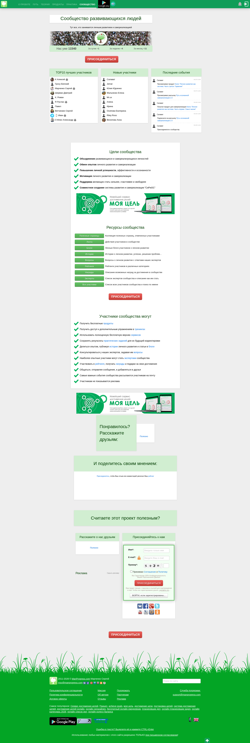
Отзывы (102, 699)
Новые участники (124, 72)
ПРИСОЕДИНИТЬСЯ (101, 59)
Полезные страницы (89, 236)
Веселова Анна (112, 120)
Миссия (102, 690)
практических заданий (115, 340)
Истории (89, 254)
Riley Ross (109, 115)
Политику (162, 572)
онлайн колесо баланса (100, 711)
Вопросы (89, 260)
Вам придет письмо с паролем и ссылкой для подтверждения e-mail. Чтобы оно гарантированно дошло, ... (149, 589)
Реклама (121, 699)
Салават (108, 79)
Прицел (103, 706)
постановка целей (163, 706)
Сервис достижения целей (84, 706)
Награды (89, 272)
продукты (108, 323)
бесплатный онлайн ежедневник (124, 709)
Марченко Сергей (61, 88)
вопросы (138, 352)
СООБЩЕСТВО (87, 4)
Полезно (144, 436)
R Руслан (57, 102)
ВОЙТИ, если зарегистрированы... (148, 595)
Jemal (107, 84)
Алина (107, 102)
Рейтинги (89, 266)
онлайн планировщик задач (176, 709)
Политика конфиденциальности (66, 694)
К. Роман (57, 97)
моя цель (128, 706)
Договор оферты (58, 699)
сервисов (136, 335)
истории (113, 346)
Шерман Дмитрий (61, 93)
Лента (89, 242)
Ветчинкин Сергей (61, 111)
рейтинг (151, 476)
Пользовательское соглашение (66, 690)
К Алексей (57, 79)
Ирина (107, 106)
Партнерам (123, 694)
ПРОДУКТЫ (58, 4)
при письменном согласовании (161, 735)
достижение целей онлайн (70, 709)
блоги (151, 346)
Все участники (89, 284)
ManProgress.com (81, 679)
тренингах (140, 329)
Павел (55, 106)
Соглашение (150, 572)
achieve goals (116, 706)
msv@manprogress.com (70, 682)
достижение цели (143, 706)
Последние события (176, 72)
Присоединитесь (103, 476)
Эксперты (89, 278)
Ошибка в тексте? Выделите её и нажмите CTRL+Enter (125, 729)
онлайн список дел (77, 711)
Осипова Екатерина (114, 111)
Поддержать (123, 690)
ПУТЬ (35, 4)
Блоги (89, 248)
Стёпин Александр (61, 120)
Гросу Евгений (59, 84)
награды (120, 364)
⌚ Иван (56, 115)
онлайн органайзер (96, 709)
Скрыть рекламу (113, 573)
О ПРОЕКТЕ (24, 4)
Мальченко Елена (113, 93)
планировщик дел (151, 709)
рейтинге (100, 364)
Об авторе (103, 694)
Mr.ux (107, 97)
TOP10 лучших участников (73, 72)
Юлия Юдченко (112, 88)
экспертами (130, 358)
